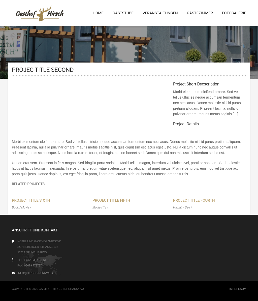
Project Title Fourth (194, 200)
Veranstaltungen (160, 13)
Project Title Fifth (111, 200)
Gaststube (123, 13)
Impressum (237, 288)
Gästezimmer (200, 13)
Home (98, 13)
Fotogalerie (234, 13)
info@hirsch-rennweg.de (37, 273)
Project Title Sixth (31, 200)
